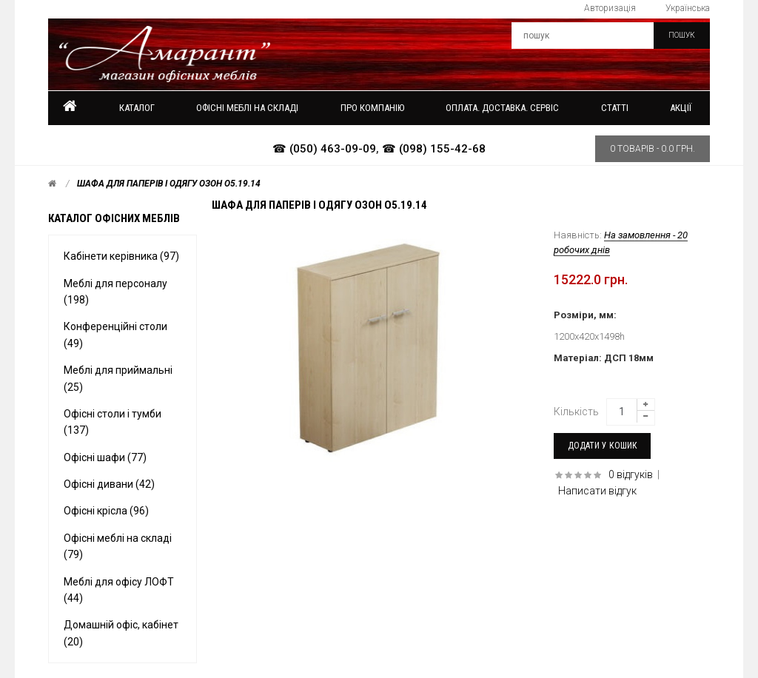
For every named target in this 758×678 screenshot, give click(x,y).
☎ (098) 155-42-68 (434, 148)
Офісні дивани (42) (109, 484)
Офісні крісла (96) (106, 511)
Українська (687, 8)
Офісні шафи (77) (105, 457)
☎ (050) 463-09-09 (324, 148)
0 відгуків (630, 474)
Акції (680, 107)
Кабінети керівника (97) (121, 256)
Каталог (137, 107)
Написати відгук (597, 491)
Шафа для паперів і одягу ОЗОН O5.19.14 (169, 183)
